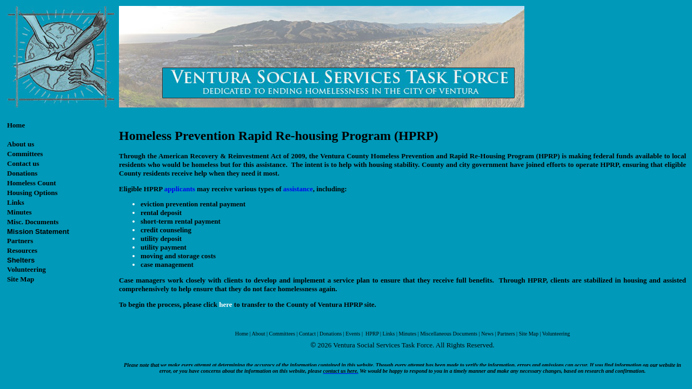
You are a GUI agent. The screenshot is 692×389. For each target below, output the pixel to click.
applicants (179, 189)
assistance (298, 189)
